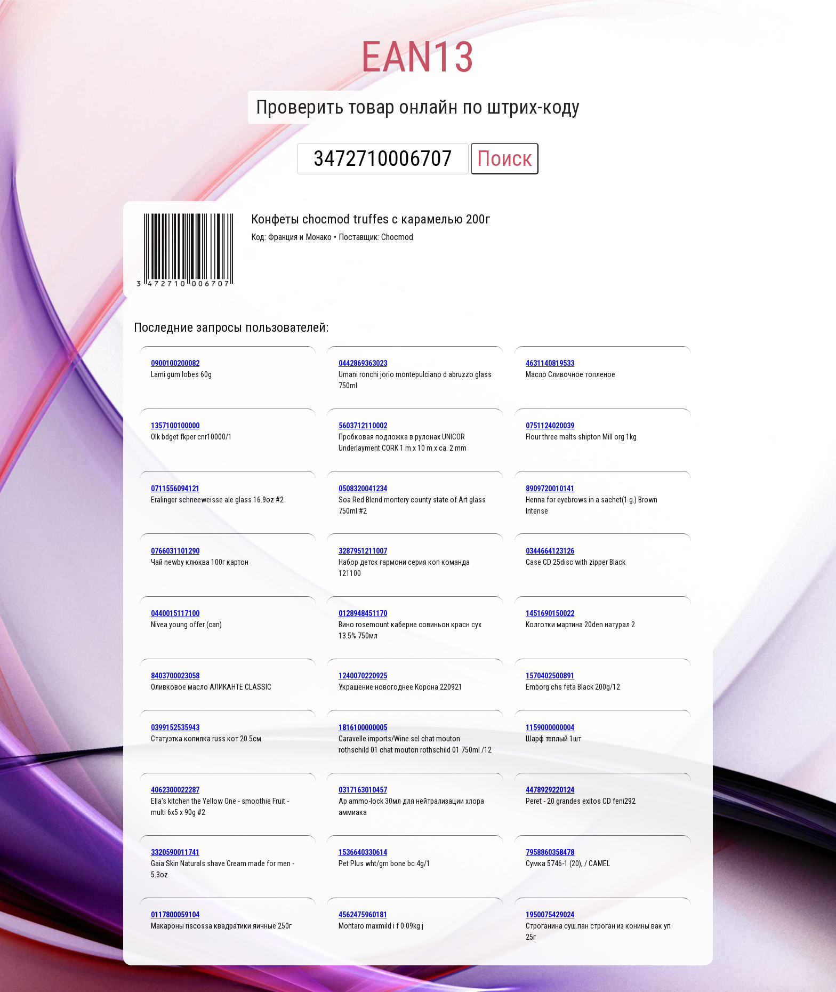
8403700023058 (175, 675)
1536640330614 (363, 852)
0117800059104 (175, 914)
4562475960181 (363, 914)
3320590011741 (175, 852)
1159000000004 (550, 727)
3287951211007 (363, 551)
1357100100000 (175, 425)
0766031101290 (175, 551)
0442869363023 (363, 363)
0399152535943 (175, 727)
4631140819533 (550, 363)
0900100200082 (175, 363)
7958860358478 (550, 852)
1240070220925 (363, 675)
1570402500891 (550, 675)
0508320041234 (363, 488)
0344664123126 (550, 551)
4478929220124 (550, 790)
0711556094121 (175, 488)
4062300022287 (175, 790)
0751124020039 (550, 425)
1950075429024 (550, 914)
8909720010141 (550, 488)
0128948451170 (363, 613)
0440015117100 (175, 613)
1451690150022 (550, 613)
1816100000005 (363, 727)
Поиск (504, 158)
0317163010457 (363, 790)
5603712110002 (363, 425)
